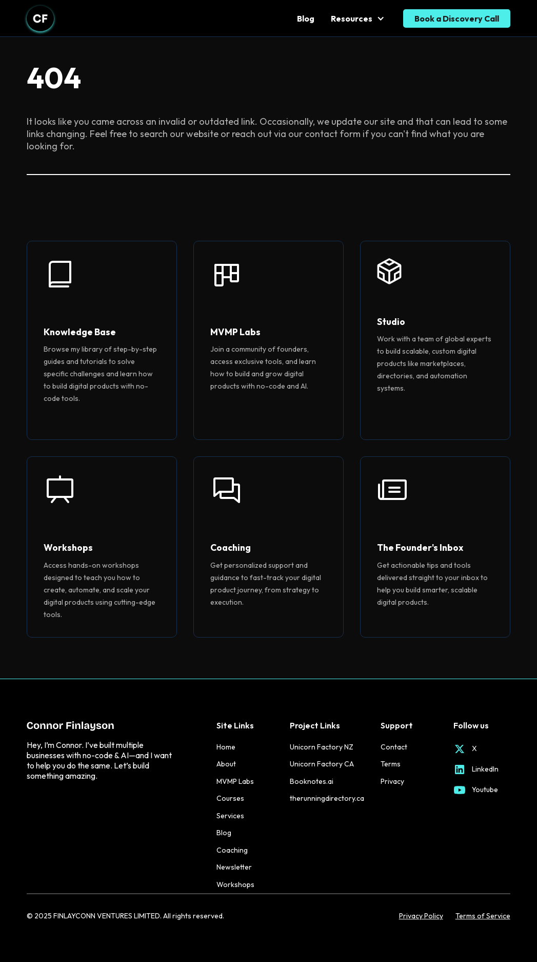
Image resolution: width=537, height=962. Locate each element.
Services (230, 815)
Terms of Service (482, 916)
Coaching (232, 850)
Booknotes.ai (311, 781)
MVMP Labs (235, 781)
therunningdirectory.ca (327, 798)
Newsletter (234, 867)
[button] (358, 18)
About (226, 763)
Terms (391, 763)
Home (225, 747)
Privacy (392, 781)
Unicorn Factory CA (322, 763)
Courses (230, 798)
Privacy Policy (421, 916)
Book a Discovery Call (456, 18)
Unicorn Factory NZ (321, 747)
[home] (40, 18)
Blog (305, 18)
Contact (394, 747)
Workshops (235, 884)
